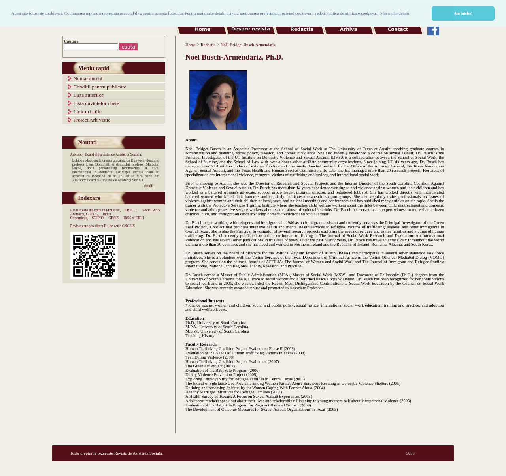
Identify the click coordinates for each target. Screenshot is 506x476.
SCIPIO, (98, 218)
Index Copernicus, (90, 216)
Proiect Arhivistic (92, 120)
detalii (148, 186)
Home (190, 45)
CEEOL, (92, 214)
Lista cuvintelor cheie (96, 103)
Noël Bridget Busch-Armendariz (248, 45)
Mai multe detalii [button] (394, 13)
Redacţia (208, 45)
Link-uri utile (88, 112)
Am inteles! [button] (463, 13)
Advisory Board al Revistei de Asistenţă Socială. (106, 154)
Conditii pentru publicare (100, 87)
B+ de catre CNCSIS (119, 226)
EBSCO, (131, 210)
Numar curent (88, 78)
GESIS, (113, 218)
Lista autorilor (89, 95)
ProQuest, (113, 210)
